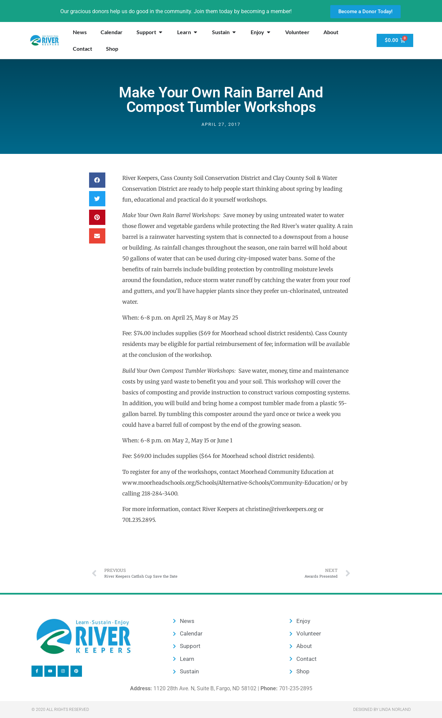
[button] (97, 180)
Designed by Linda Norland (382, 709)
